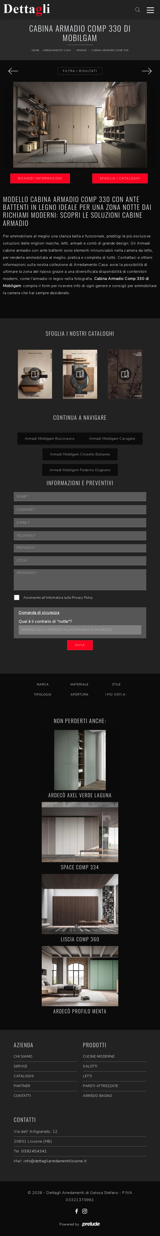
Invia (80, 645)
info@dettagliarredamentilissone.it (55, 1161)
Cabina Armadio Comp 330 (110, 50)
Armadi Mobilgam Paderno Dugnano (80, 469)
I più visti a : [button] (116, 695)
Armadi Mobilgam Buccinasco (49, 438)
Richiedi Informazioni (40, 178)
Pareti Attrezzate (100, 1086)
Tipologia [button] (43, 695)
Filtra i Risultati (80, 71)
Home (36, 50)
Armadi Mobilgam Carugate (112, 438)
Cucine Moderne (99, 1056)
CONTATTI (22, 1095)
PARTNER (22, 1086)
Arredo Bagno (97, 1095)
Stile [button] (116, 684)
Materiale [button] (79, 684)
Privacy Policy (82, 598)
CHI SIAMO (23, 1056)
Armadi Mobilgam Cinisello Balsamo (80, 454)
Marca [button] (43, 684)
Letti (87, 1076)
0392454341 (34, 1151)
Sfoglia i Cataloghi (120, 178)
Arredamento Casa (57, 50)
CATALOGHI (24, 1076)
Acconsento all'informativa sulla (58, 598)
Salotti (90, 1066)
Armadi (81, 50)
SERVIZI (20, 1066)
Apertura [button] (80, 695)
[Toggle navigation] (150, 9)
